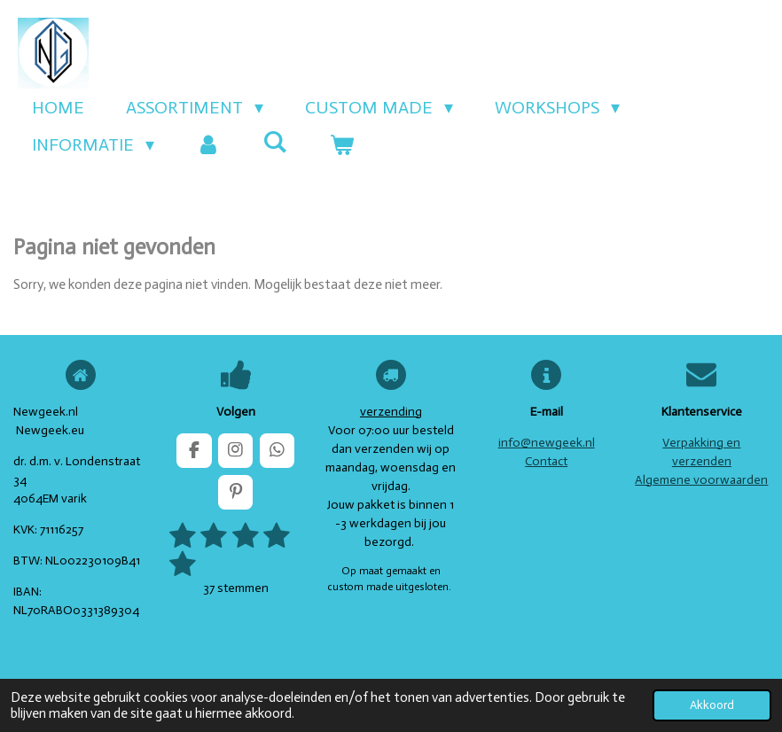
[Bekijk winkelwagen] (341, 144)
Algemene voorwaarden (701, 479)
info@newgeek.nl (546, 442)
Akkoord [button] (712, 705)
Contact (546, 461)
